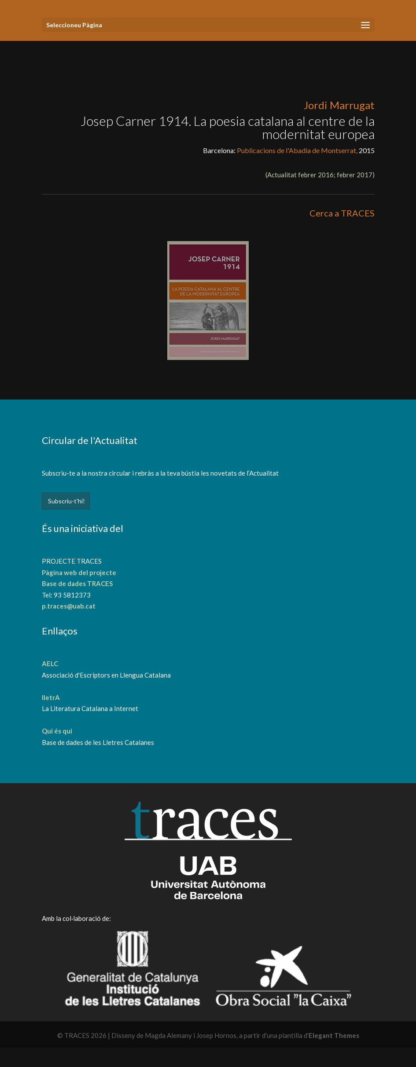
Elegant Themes (334, 1035)
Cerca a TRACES (342, 213)
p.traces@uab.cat (69, 606)
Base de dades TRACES (77, 583)
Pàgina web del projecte (79, 572)
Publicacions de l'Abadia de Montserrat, (298, 150)
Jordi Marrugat (339, 105)
